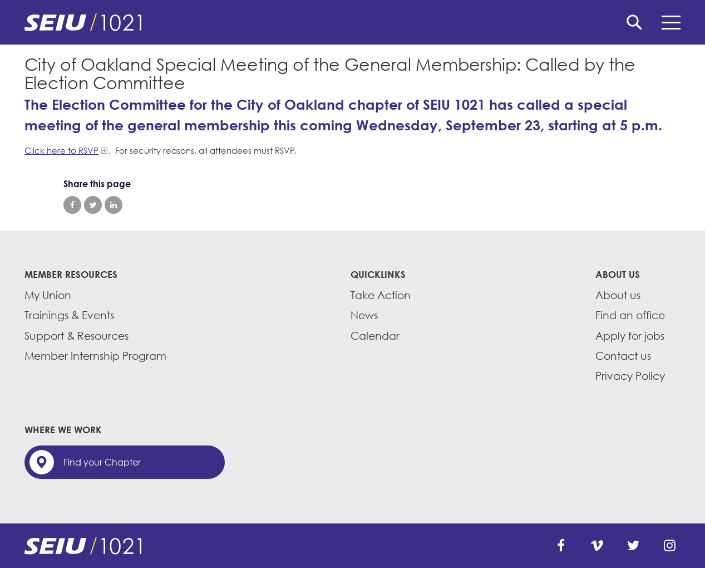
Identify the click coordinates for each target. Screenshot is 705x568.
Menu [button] (671, 23)
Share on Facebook (72, 205)
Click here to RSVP (61, 150)
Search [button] (634, 22)
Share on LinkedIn (113, 205)
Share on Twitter (93, 205)
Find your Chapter (102, 462)
